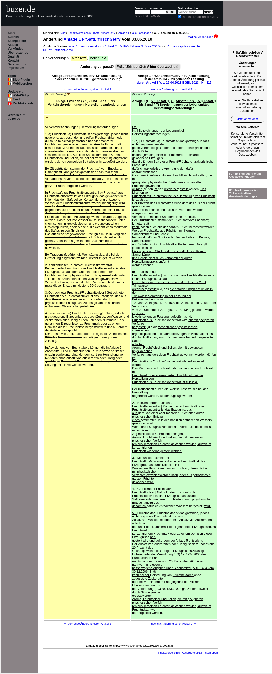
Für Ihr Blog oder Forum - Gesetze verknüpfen (246, 175)
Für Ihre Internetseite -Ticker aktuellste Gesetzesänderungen (243, 193)
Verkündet (15, 48)
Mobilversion (22, 83)
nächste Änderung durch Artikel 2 (174, 89)
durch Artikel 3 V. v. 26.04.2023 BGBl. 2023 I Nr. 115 (174, 82)
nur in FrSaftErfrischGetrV (201, 17)
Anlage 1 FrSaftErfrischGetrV (92, 39)
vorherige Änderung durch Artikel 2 (87, 89)
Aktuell (13, 45)
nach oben (211, 652)
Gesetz (155, 15)
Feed (16, 99)
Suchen (13, 37)
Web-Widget (21, 95)
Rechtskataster (24, 103)
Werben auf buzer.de (16, 116)
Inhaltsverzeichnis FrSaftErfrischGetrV (92, 32)
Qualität (13, 56)
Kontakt (13, 60)
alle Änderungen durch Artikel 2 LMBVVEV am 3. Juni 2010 (114, 46)
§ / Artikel (141, 15)
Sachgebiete (17, 41)
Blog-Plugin (21, 79)
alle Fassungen (141, 32)
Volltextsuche (188, 8)
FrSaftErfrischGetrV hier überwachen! (147, 67)
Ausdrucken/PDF (192, 652)
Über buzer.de (18, 52)
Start (11, 33)
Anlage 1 (123, 32)
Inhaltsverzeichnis (169, 652)
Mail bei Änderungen (203, 36)
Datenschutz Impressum (17, 66)
